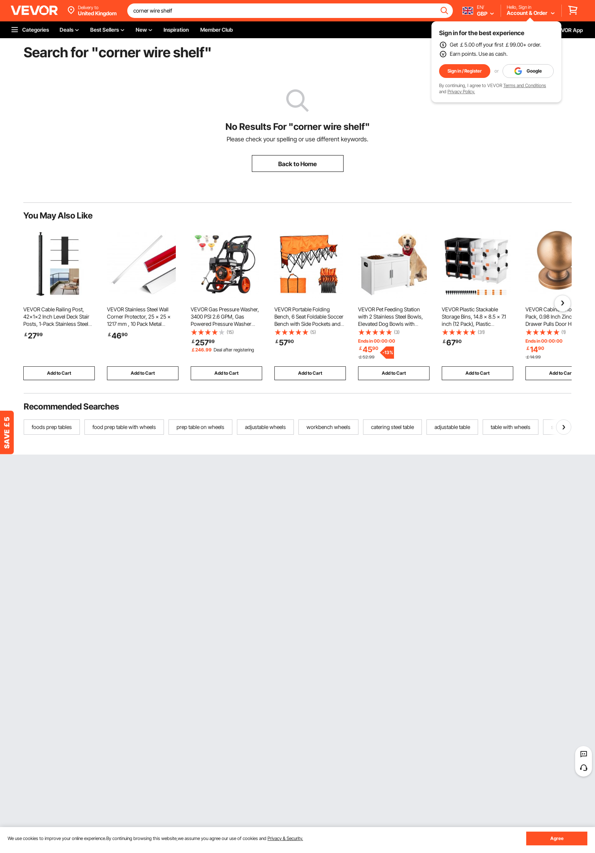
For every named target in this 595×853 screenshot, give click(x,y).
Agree (557, 838)
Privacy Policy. (461, 91)
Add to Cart (59, 373)
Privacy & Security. (285, 838)
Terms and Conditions (524, 85)
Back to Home (297, 164)
